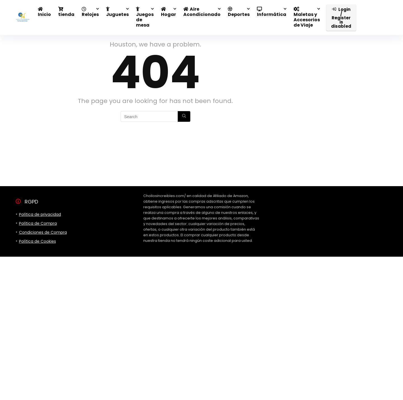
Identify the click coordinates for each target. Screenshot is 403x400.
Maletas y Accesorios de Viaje (307, 17)
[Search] (184, 116)
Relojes (90, 12)
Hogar (168, 12)
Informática (271, 12)
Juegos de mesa (145, 17)
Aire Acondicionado (202, 12)
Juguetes (117, 12)
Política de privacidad (40, 214)
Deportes (239, 12)
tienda (66, 12)
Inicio (44, 12)
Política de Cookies (37, 241)
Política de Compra (38, 223)
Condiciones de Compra (43, 232)
